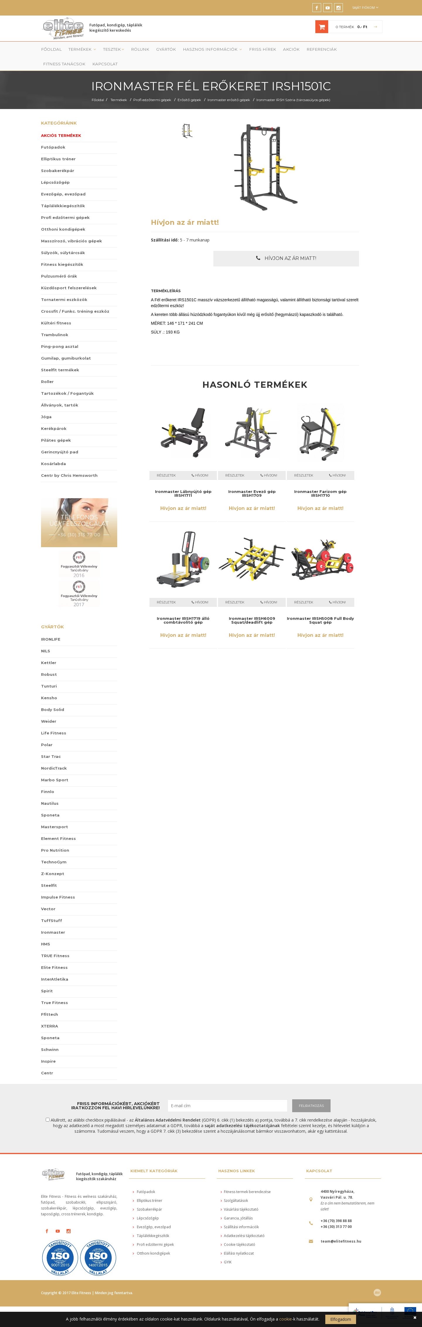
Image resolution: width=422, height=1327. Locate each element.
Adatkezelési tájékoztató (243, 1223)
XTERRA (49, 1013)
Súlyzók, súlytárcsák (63, 240)
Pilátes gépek (56, 428)
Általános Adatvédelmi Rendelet (168, 1107)
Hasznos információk (196, 50)
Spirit (47, 978)
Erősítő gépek (189, 87)
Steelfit (49, 873)
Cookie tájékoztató (238, 1232)
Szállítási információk (240, 1214)
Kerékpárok (54, 416)
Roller (47, 369)
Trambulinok (54, 322)
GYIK (226, 1249)
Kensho (49, 685)
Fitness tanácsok (329, 50)
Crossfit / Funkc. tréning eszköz (75, 299)
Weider (48, 709)
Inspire (48, 1049)
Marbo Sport (54, 767)
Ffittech (49, 1002)
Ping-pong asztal (59, 334)
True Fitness (54, 990)
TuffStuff (51, 908)
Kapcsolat (366, 50)
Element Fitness (58, 826)
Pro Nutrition (55, 838)
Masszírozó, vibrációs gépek (71, 229)
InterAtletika (54, 966)
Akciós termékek (61, 123)
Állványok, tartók (59, 393)
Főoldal (49, 50)
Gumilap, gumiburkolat (66, 346)
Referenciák (291, 50)
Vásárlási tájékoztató (239, 1197)
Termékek (77, 50)
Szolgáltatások (234, 1188)
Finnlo (47, 779)
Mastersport (54, 814)
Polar (46, 732)
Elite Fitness (54, 955)
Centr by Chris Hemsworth (69, 463)
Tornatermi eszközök (64, 287)
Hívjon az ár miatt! (286, 246)
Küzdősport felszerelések (69, 275)
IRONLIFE (50, 627)
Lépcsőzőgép (55, 170)
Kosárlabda (53, 451)
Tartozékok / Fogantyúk (67, 381)
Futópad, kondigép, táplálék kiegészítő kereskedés (115, 28)
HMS (45, 931)
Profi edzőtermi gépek (152, 87)
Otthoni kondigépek (63, 217)
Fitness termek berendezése (246, 1179)
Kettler (48, 650)
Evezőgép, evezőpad (63, 182)
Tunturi (49, 673)
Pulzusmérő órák (59, 264)
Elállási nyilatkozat (237, 1240)
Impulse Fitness (58, 884)
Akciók (264, 50)
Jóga (46, 404)
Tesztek (106, 50)
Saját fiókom (365, 7)
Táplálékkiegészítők (63, 193)
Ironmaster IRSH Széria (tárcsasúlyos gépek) (293, 87)
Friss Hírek (239, 50)
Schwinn (50, 1037)
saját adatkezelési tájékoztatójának (242, 1113)
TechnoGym (54, 849)
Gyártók (155, 50)
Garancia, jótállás (237, 1205)
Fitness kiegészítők (62, 252)
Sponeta (50, 802)
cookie (285, 1319)
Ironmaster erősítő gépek (228, 87)
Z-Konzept (52, 861)
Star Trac (51, 744)
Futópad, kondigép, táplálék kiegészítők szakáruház (99, 1164)
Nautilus (50, 791)
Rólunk (131, 50)
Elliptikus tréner (58, 146)
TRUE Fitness (55, 943)
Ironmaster (53, 920)
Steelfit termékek (60, 357)
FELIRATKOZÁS (311, 1093)
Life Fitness (53, 720)
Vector (48, 896)
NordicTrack (54, 755)
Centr (47, 1060)
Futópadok (53, 135)
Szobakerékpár (57, 158)
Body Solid (52, 697)
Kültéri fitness (56, 311)
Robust (49, 662)
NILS (45, 638)
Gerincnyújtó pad (59, 440)
